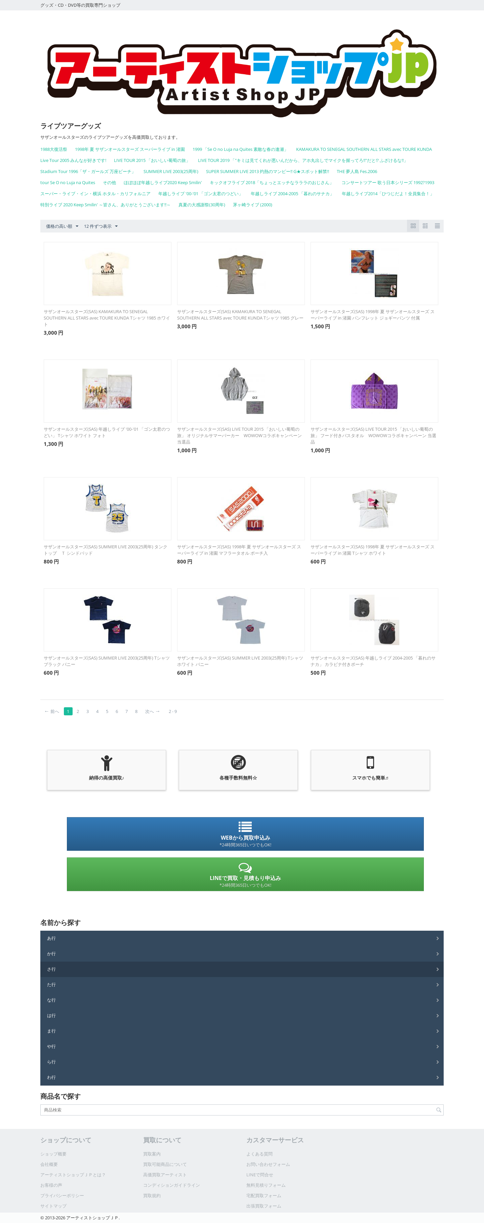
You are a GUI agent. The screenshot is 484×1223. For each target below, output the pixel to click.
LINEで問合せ (259, 1175)
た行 (51, 984)
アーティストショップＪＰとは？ (73, 1175)
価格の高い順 (62, 226)
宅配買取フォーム (263, 1195)
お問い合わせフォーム (268, 1164)
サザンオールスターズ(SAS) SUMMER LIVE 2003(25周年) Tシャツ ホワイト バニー (240, 661)
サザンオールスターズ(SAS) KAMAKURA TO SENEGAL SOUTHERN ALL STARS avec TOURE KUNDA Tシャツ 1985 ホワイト (107, 317)
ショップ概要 (53, 1154)
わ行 (51, 1077)
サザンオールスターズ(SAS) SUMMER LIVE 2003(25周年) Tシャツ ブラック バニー (107, 661)
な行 (51, 1000)
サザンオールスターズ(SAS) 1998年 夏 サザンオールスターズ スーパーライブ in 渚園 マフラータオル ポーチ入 (239, 550)
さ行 (51, 969)
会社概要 (49, 1164)
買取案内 (152, 1154)
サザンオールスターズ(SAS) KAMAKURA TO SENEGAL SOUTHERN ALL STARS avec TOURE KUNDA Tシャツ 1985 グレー (240, 314)
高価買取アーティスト (165, 1175)
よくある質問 (259, 1154)
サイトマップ (53, 1206)
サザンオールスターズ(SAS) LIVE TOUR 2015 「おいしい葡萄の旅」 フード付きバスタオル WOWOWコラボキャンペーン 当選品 (373, 435)
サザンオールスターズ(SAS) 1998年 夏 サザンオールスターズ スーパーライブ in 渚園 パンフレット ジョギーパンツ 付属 (373, 314)
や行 (51, 1046)
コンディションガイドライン (171, 1185)
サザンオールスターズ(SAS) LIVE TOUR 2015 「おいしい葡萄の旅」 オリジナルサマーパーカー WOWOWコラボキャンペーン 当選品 (239, 435)
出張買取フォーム (263, 1206)
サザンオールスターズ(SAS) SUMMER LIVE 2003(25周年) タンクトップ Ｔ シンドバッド (105, 550)
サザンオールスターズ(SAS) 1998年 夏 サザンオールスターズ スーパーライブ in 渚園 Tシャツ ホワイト (373, 550)
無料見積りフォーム (266, 1185)
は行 (51, 1015)
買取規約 (152, 1195)
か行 (51, 954)
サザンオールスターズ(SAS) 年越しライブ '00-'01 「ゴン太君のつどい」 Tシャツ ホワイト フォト (107, 432)
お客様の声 (51, 1185)
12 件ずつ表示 (101, 226)
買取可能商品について (165, 1164)
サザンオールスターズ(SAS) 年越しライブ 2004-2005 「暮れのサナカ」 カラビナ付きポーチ (373, 661)
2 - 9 (173, 711)
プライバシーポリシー (62, 1195)
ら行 (51, 1062)
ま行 (51, 1031)
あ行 (51, 938)
